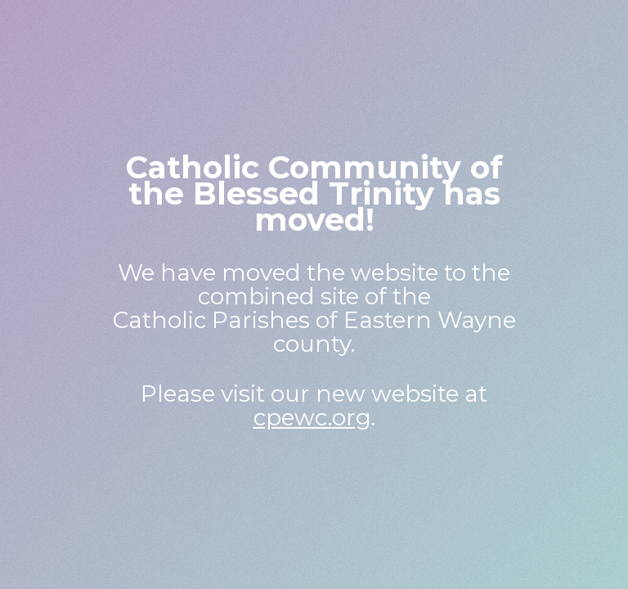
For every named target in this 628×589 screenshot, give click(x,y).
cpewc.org (312, 417)
